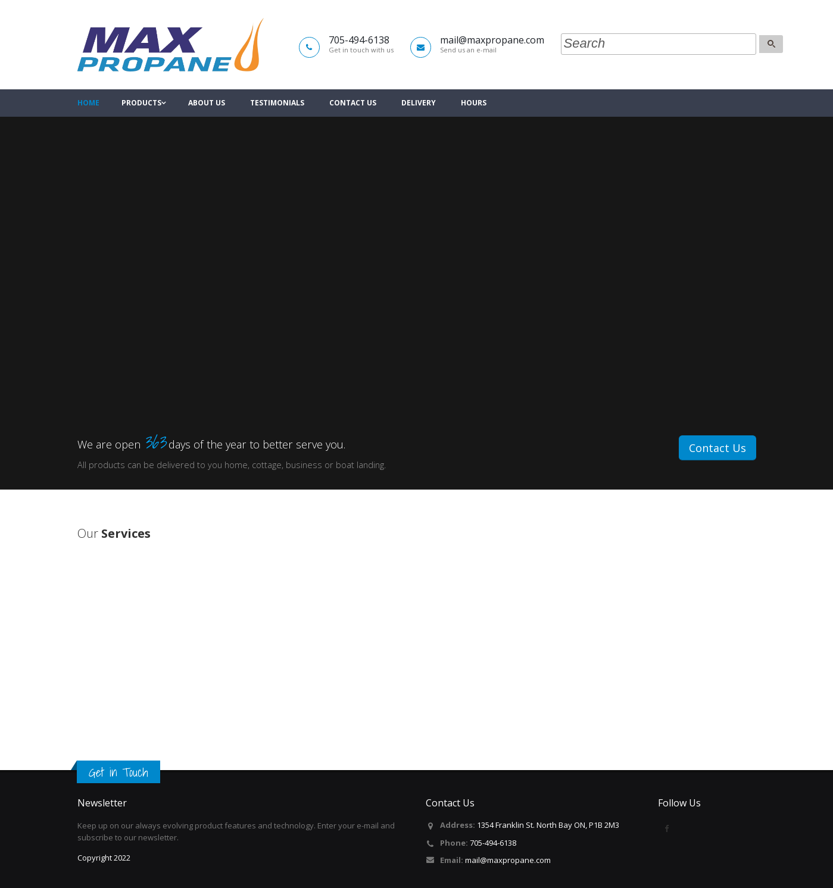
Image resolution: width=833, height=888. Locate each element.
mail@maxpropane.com (508, 860)
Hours (473, 103)
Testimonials (277, 103)
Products (141, 103)
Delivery (418, 103)
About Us (206, 103)
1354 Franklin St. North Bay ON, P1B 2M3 (548, 825)
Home (88, 103)
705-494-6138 (493, 842)
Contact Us (352, 103)
